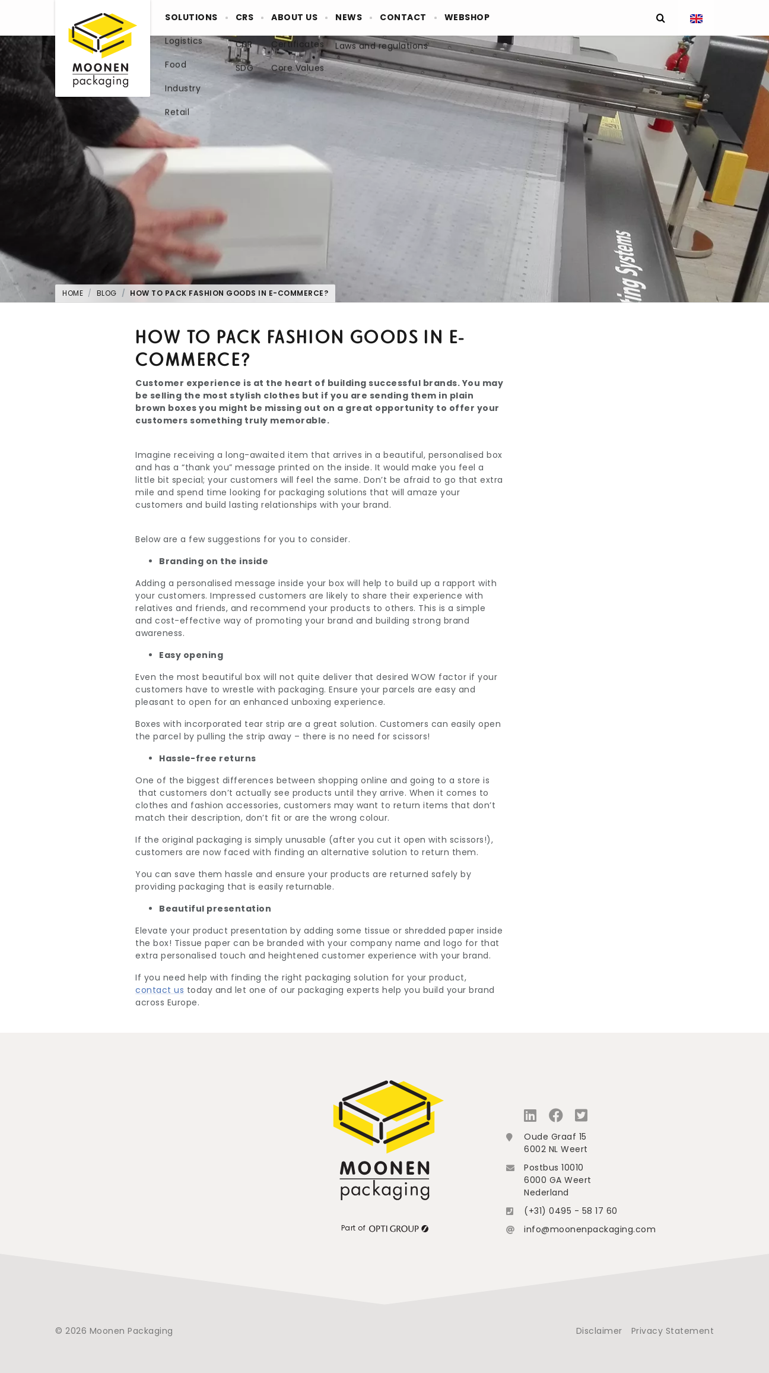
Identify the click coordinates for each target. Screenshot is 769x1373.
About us (322, 18)
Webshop (526, 18)
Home (72, 293)
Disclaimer (599, 1331)
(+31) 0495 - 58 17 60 (571, 1211)
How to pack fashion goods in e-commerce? (229, 293)
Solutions (197, 18)
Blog (107, 293)
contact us (159, 990)
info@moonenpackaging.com (590, 1229)
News (386, 18)
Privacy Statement (672, 1331)
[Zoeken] (660, 18)
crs (261, 18)
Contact (451, 18)
